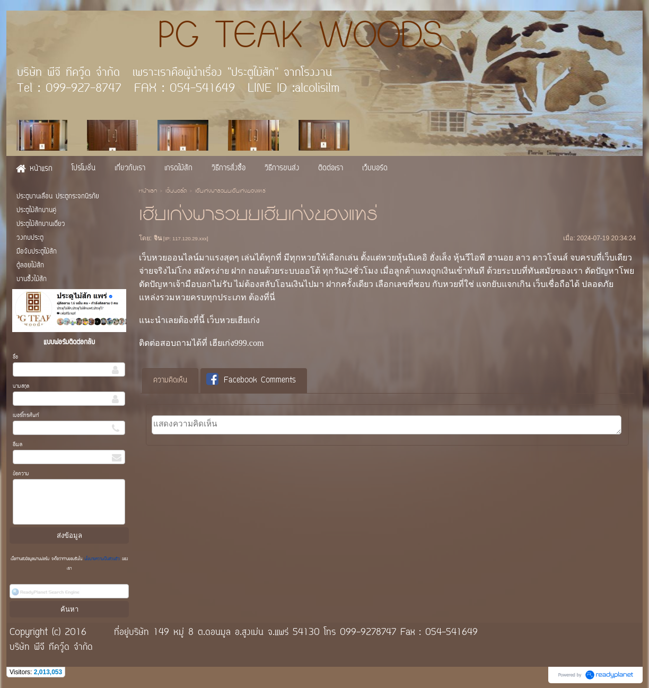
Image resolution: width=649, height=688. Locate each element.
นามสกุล (21, 386)
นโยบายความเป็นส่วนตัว (102, 559)
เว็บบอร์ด (176, 191)
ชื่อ (15, 357)
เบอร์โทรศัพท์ (26, 416)
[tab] (170, 381)
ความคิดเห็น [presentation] (170, 380)
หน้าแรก (148, 191)
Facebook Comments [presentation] (251, 380)
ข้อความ (21, 474)
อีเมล (17, 445)
